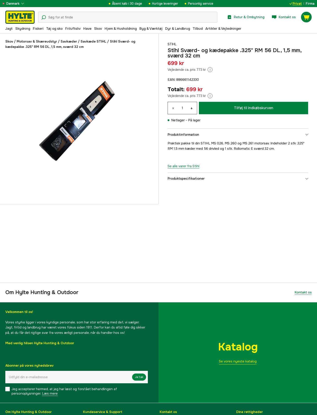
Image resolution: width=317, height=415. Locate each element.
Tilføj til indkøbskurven (253, 108)
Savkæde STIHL (93, 41)
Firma (310, 4)
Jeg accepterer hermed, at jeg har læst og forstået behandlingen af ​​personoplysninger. (65, 391)
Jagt (9, 28)
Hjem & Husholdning (121, 28)
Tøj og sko (54, 28)
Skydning (22, 28)
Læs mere (50, 393)
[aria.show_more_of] (16, 3)
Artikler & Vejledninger (223, 28)
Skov (98, 28)
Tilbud (198, 28)
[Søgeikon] (43, 17)
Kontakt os (303, 292)
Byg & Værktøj (150, 28)
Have (87, 28)
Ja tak (139, 377)
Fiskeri (38, 28)
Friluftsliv (73, 28)
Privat (295, 4)
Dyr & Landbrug (177, 28)
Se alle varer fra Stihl (183, 166)
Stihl (172, 44)
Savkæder (69, 41)
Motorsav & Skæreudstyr (37, 41)
